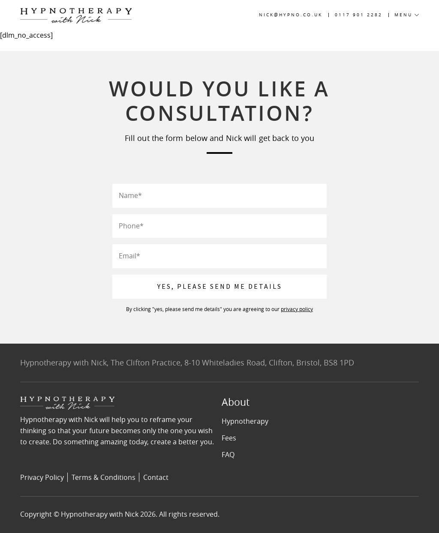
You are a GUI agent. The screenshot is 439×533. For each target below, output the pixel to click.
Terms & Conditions (103, 477)
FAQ (228, 454)
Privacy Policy (42, 477)
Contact (155, 477)
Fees (229, 438)
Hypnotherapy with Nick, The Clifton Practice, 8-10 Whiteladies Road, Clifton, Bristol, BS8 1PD (187, 362)
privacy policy (297, 308)
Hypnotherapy (245, 421)
